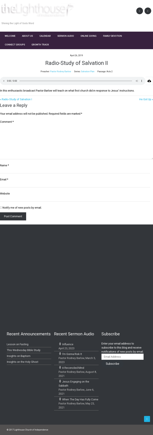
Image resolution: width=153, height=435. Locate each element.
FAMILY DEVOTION (112, 36)
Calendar (45, 36)
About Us (27, 36)
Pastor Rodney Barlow (60, 71)
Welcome (10, 36)
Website (5, 193)
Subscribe (112, 363)
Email (4, 179)
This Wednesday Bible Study (23, 350)
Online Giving (89, 36)
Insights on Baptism (18, 356)
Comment (7, 121)
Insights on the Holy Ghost (22, 361)
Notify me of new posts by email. (22, 207)
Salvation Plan (87, 71)
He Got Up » (146, 99)
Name (4, 165)
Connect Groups (15, 44)
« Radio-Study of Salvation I (16, 99)
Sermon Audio (65, 36)
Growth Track (40, 44)
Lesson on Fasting (17, 344)
